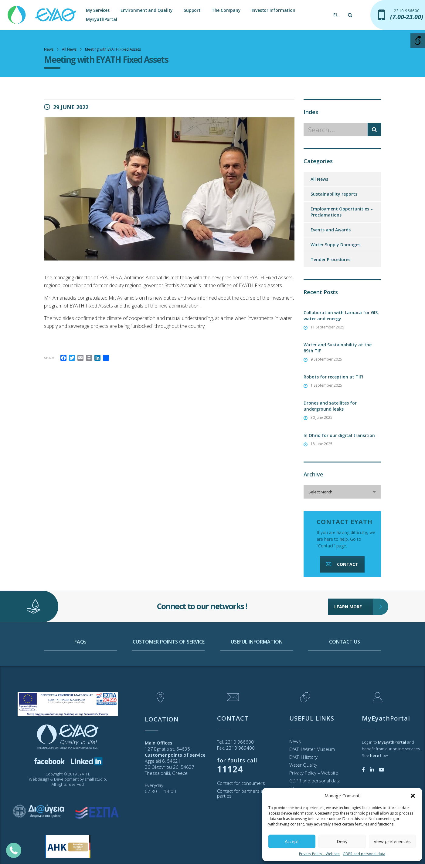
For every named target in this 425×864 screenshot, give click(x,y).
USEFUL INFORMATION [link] (257, 667)
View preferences (392, 841)
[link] (42, 12)
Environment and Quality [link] (147, 10)
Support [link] (192, 10)
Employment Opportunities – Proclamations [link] (342, 212)
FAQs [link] (80, 667)
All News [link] (319, 179)
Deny (342, 841)
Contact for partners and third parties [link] (248, 793)
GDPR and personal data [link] (364, 853)
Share (49, 357)
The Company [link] (226, 10)
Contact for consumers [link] (241, 783)
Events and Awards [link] (331, 230)
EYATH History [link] (303, 757)
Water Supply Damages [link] (335, 244)
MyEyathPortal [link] (101, 19)
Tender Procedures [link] (330, 259)
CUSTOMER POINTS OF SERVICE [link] (169, 667)
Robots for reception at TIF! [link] (333, 377)
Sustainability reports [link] (334, 194)
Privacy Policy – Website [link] (319, 853)
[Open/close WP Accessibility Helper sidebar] (417, 40)
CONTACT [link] (341, 564)
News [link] (295, 741)
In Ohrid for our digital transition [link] (339, 435)
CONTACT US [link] (344, 667)
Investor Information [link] (273, 10)
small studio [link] (95, 779)
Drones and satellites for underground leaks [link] (330, 406)
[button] (413, 796)
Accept (292, 841)
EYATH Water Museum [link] (312, 749)
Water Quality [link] (303, 764)
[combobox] (342, 492)
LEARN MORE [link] (353, 588)
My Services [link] (98, 10)
